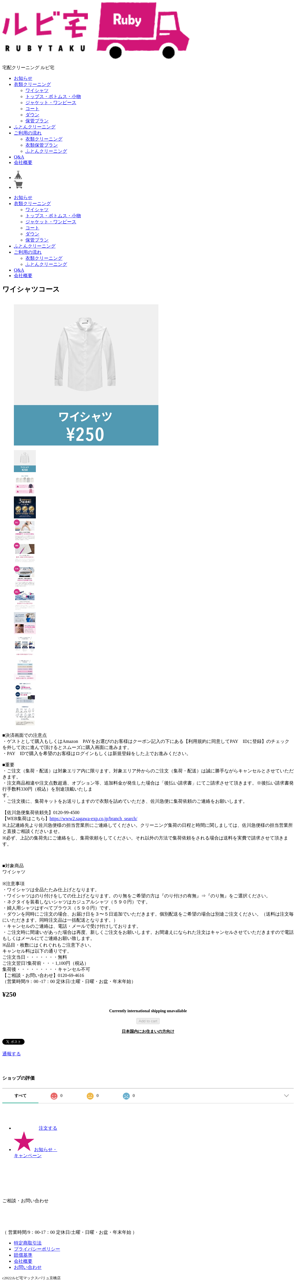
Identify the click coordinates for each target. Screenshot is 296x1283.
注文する (35, 1128)
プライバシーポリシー (37, 1249)
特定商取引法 (28, 1242)
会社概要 (23, 162)
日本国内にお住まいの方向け (148, 1031)
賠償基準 (23, 1255)
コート (32, 108)
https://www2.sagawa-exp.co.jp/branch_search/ (93, 818)
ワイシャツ (37, 90)
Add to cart (148, 1021)
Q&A (19, 156)
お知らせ (23, 78)
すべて (20, 1096)
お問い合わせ (28, 1267)
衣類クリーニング (32, 84)
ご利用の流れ (28, 132)
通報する (11, 1053)
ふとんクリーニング (35, 126)
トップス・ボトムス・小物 (53, 96)
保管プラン (37, 120)
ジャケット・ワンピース (50, 102)
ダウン (32, 114)
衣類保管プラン (41, 145)
